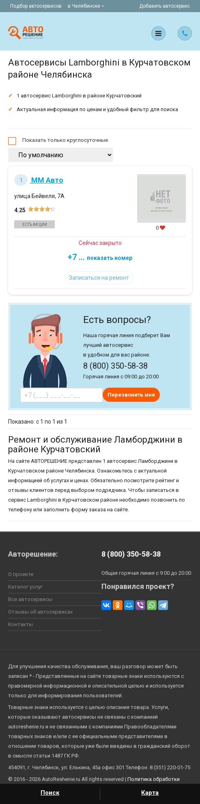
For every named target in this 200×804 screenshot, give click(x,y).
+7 (100, 257)
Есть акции (34, 224)
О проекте (20, 574)
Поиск (50, 792)
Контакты (20, 624)
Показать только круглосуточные (65, 140)
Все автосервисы (30, 599)
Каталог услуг (25, 587)
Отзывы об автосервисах (40, 612)
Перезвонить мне (131, 395)
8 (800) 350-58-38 (131, 554)
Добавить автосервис (164, 6)
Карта (150, 792)
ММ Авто (38, 180)
